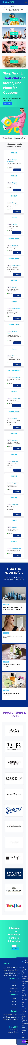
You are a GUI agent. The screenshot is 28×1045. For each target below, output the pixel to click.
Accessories (14, 1007)
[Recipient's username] (14, 946)
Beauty (14, 1001)
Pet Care (14, 1004)
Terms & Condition (14, 991)
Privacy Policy (14, 988)
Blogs (14, 982)
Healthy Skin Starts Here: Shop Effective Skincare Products (12, 608)
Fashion (14, 998)
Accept (24, 1041)
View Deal (17, 170)
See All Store (7, 104)
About (14, 985)
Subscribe (15, 949)
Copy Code (17, 233)
